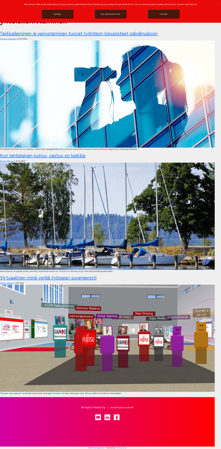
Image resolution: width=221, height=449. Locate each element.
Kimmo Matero (7, 161)
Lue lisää (163, 14)
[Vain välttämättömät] (217, 3)
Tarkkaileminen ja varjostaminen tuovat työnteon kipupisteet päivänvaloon (79, 33)
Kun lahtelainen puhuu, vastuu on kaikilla (42, 155)
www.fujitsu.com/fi (122, 407)
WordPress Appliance (96, 448)
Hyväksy (57, 14)
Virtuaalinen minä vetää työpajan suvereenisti (48, 278)
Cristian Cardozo (8, 39)
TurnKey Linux (121, 448)
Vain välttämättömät (110, 14)
